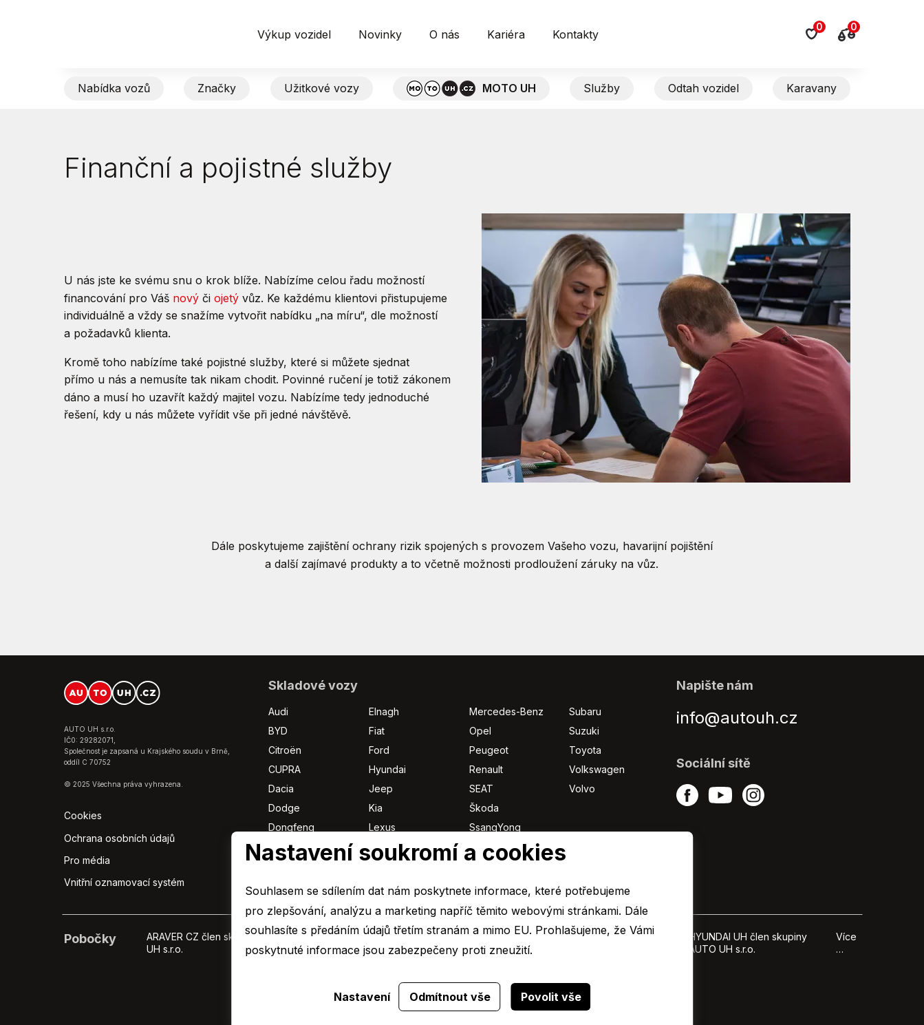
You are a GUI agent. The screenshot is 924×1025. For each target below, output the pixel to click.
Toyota (585, 750)
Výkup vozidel (294, 34)
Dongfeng (291, 827)
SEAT (481, 788)
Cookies (83, 815)
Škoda (484, 808)
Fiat (377, 731)
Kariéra (506, 34)
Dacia (281, 788)
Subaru (585, 711)
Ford (379, 750)
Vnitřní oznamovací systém (124, 882)
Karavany (811, 88)
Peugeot (488, 750)
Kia (376, 808)
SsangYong (495, 827)
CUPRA (284, 769)
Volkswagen (597, 769)
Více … (846, 943)
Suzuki (584, 731)
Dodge (284, 808)
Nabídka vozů (114, 88)
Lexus (382, 827)
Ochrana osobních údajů (119, 838)
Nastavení (362, 997)
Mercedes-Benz (506, 711)
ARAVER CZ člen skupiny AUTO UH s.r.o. (218, 943)
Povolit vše (551, 997)
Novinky (380, 34)
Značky (216, 88)
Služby (601, 88)
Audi (278, 711)
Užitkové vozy (321, 88)
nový (186, 298)
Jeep (381, 788)
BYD (278, 731)
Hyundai (387, 769)
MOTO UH (471, 88)
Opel (480, 731)
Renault (486, 769)
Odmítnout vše (450, 997)
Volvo (582, 788)
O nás (444, 34)
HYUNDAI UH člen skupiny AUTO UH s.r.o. (748, 943)
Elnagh (384, 711)
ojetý (226, 298)
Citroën (284, 750)
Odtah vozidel (703, 88)
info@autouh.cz (737, 718)
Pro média (87, 860)
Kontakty (575, 34)
